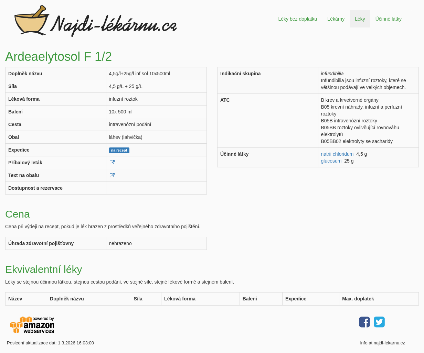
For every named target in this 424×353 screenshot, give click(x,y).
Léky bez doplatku (297, 19)
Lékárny (335, 19)
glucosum (331, 161)
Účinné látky (388, 19)
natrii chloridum (337, 154)
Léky (360, 19)
